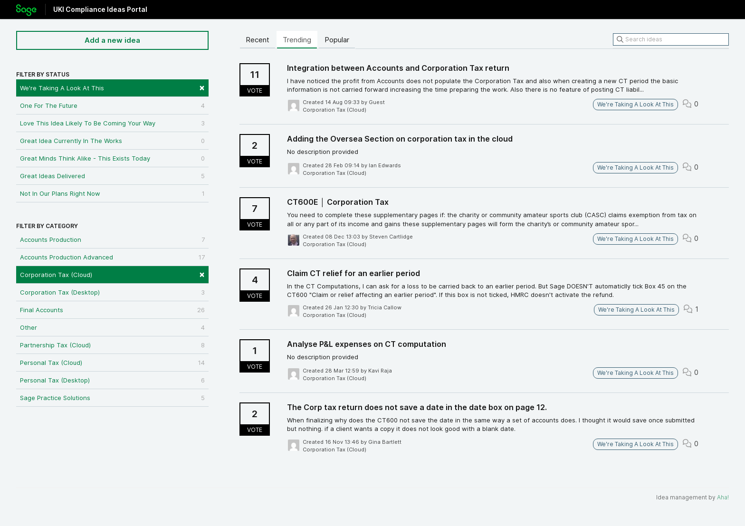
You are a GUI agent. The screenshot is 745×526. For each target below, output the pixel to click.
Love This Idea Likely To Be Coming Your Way (112, 123)
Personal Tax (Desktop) (112, 380)
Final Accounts (112, 310)
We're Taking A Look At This (112, 87)
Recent (257, 39)
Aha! (723, 497)
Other (112, 327)
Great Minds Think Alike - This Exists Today (112, 158)
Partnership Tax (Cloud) (112, 345)
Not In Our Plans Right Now (112, 193)
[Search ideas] (671, 39)
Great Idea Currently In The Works (112, 140)
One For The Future (112, 105)
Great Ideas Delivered (112, 176)
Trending (297, 39)
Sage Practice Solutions (112, 397)
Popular (337, 39)
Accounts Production (112, 239)
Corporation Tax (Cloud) (112, 274)
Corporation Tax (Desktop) (112, 292)
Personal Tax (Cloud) (112, 362)
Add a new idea (112, 40)
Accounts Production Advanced (112, 257)
